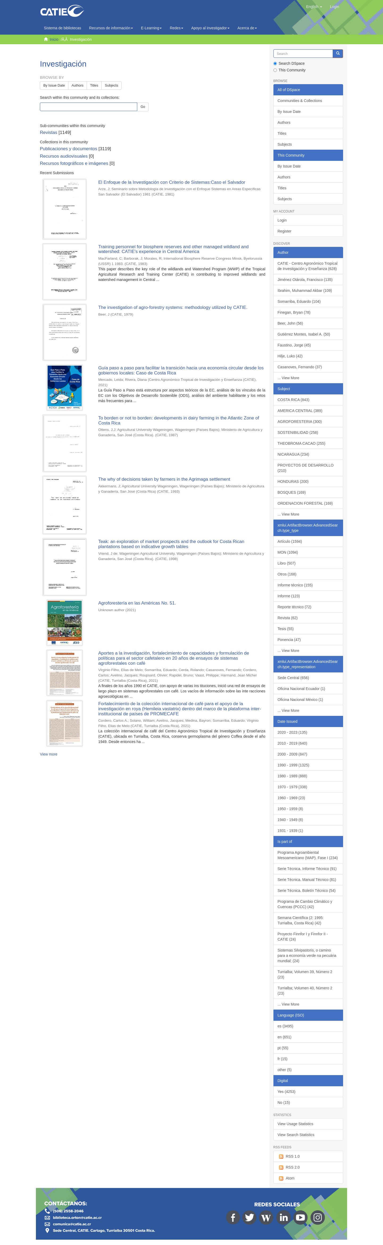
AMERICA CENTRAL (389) (300, 411)
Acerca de (247, 28)
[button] (314, 6)
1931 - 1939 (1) (290, 830)
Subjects (111, 85)
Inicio (54, 39)
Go (142, 107)
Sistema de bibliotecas (62, 28)
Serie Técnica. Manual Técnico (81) (307, 879)
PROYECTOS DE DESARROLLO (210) (306, 468)
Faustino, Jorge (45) (294, 345)
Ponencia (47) (289, 640)
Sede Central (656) (293, 678)
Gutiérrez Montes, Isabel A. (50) (304, 334)
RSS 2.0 (289, 1167)
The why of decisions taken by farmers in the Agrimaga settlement (164, 479)
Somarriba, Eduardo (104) (299, 301)
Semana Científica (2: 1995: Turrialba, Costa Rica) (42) (301, 920)
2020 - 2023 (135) (292, 732)
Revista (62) (288, 618)
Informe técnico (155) (295, 585)
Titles (94, 85)
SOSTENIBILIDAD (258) (298, 432)
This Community (289, 70)
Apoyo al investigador (210, 28)
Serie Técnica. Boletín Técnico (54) (307, 890)
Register (285, 231)
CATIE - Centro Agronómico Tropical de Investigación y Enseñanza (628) (308, 266)
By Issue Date (54, 85)
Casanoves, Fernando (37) (300, 367)
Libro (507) (287, 563)
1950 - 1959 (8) (290, 809)
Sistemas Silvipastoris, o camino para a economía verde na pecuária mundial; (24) (307, 955)
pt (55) (283, 1048)
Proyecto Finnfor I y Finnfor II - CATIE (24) (303, 936)
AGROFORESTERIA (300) (300, 421)
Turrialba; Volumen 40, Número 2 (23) (305, 990)
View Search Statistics (296, 1135)
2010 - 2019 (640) (292, 743)
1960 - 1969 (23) (291, 798)
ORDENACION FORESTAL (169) (305, 503)
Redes (176, 28)
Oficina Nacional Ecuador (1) (301, 689)
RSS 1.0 (289, 1156)
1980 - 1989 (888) (292, 776)
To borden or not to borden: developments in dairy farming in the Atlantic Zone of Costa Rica (178, 420)
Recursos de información (111, 28)
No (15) (284, 1102)
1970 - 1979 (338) (292, 787)
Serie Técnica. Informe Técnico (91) (307, 869)
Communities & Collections (300, 101)
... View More (288, 378)
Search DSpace (289, 63)
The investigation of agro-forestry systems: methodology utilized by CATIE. (172, 307)
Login (282, 220)
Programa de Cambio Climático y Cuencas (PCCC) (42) (305, 904)
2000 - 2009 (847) (292, 754)
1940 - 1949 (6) (290, 820)
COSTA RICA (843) (294, 400)
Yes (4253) (286, 1091)
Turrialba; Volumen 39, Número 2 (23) (305, 974)
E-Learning (151, 28)
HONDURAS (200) (293, 481)
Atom (286, 1178)
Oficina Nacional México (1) (300, 699)
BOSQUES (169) (292, 492)
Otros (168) (287, 574)
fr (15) (283, 1059)
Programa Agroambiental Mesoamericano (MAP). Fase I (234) (308, 855)
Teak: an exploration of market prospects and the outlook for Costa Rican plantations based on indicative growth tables (171, 544)
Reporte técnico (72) (294, 607)
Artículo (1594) (290, 541)
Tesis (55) (286, 629)
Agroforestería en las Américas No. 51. (137, 603)
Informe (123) (289, 596)
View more (48, 754)
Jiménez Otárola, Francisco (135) (305, 279)
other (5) (285, 1070)
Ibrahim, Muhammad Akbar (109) (305, 290)
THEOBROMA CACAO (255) (302, 443)
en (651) (285, 1037)
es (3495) (285, 1026)
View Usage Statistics (295, 1124)
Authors (78, 85)
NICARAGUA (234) (293, 454)
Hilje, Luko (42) (290, 356)
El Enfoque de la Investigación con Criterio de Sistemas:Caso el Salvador (171, 182)
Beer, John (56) (290, 323)
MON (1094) (288, 552)
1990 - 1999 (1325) (293, 765)
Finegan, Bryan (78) (294, 312)
